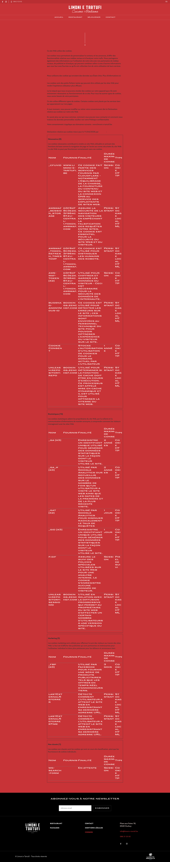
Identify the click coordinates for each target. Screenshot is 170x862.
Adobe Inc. (67, 557)
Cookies (89, 832)
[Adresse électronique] (75, 808)
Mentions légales (94, 828)
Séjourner (94, 17)
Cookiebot (102, 132)
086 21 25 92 (125, 837)
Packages (54, 828)
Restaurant (75, 17)
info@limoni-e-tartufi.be (129, 831)
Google (65, 440)
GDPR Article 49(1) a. (56, 78)
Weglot (65, 768)
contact (110, 17)
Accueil (59, 17)
